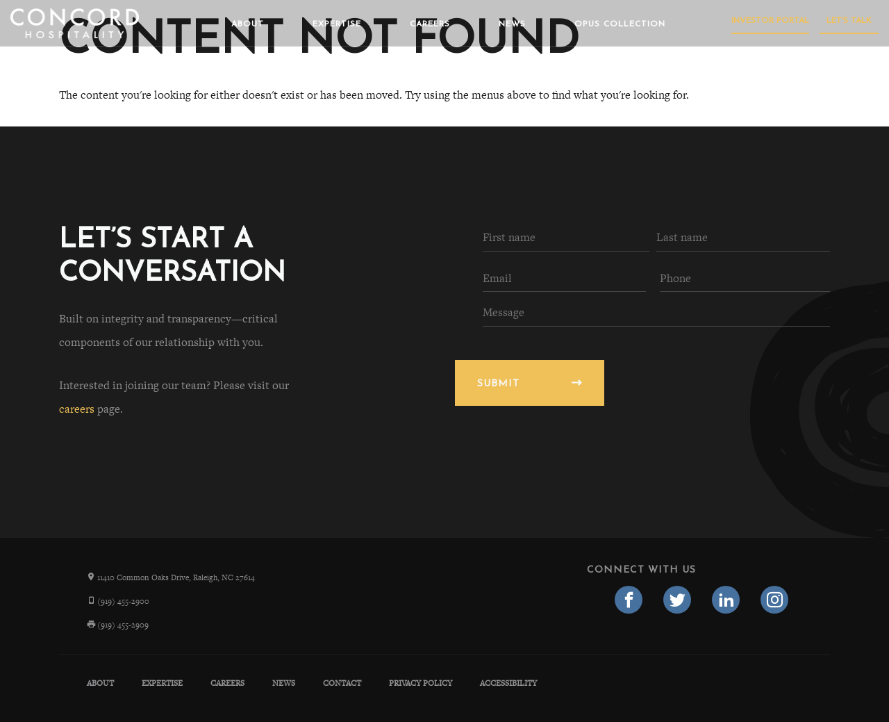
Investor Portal (770, 21)
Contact (342, 683)
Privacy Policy (420, 683)
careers (76, 409)
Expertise (337, 24)
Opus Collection (619, 24)
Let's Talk (849, 21)
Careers (430, 24)
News (512, 24)
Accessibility (508, 683)
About (247, 24)
